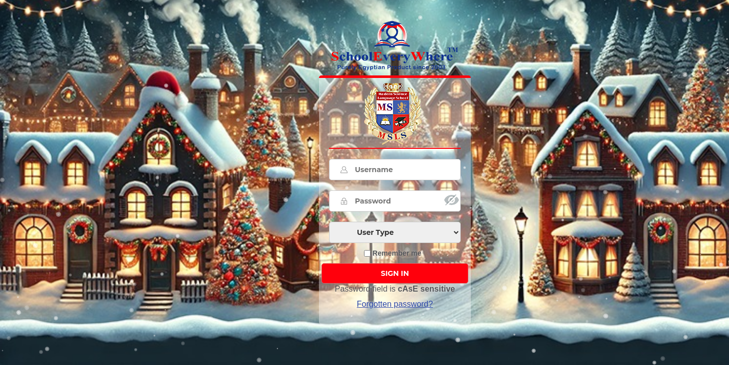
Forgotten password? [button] (395, 304)
